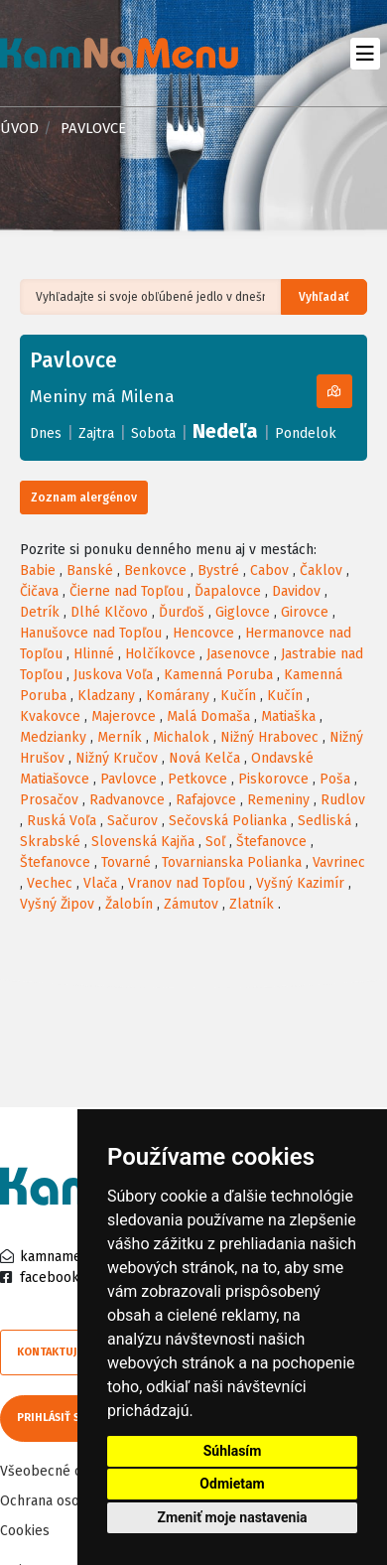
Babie (38, 570)
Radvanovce (127, 799)
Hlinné (93, 653)
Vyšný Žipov (57, 904)
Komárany (177, 695)
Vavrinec (339, 862)
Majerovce (123, 716)
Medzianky (53, 737)
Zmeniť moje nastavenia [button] (232, 1517)
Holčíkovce (160, 653)
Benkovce (155, 570)
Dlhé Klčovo (109, 612)
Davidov (296, 591)
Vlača (100, 883)
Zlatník (251, 904)
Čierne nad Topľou (126, 591)
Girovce (304, 612)
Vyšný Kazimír (300, 883)
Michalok (181, 737)
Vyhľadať (324, 297)
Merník (119, 737)
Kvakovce (50, 716)
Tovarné (126, 862)
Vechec (49, 883)
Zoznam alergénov (84, 497)
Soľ (215, 841)
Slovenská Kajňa (142, 841)
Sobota (153, 433)
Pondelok (305, 433)
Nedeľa (225, 431)
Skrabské (50, 841)
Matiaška (288, 716)
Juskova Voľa (113, 674)
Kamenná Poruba (218, 674)
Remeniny (278, 799)
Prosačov (49, 799)
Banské (89, 570)
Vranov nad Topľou (186, 883)
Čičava (39, 591)
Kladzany (106, 695)
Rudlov (343, 799)
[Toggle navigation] (364, 53)
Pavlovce (128, 779)
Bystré (218, 570)
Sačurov (132, 820)
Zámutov (191, 904)
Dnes (46, 433)
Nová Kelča (204, 758)
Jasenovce (238, 653)
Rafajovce (206, 799)
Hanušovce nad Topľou (91, 633)
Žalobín (129, 904)
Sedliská (324, 820)
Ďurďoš (181, 612)
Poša (335, 779)
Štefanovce (271, 841)
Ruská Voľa (61, 820)
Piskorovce (273, 779)
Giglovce (242, 612)
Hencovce (203, 633)
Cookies (25, 1530)
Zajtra (96, 433)
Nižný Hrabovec (269, 737)
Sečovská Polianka (228, 820)
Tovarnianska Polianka (232, 862)
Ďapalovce (227, 591)
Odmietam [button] (231, 1484)
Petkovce (197, 779)
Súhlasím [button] (232, 1451)
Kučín (238, 695)
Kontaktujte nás (64, 1352)
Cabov (269, 570)
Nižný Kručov (116, 758)
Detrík (40, 612)
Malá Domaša (208, 716)
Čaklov (321, 570)
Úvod (19, 128)
